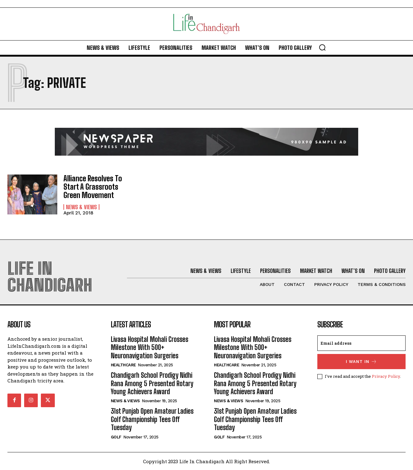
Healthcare (123, 364)
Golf (116, 436)
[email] (361, 343)
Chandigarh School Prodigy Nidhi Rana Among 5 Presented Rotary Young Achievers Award (152, 383)
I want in (361, 361)
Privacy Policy (386, 376)
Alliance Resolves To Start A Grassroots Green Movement (92, 186)
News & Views (81, 206)
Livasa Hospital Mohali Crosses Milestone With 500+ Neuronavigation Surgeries (149, 347)
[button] (322, 47)
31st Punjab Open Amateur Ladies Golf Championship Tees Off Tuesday (152, 419)
